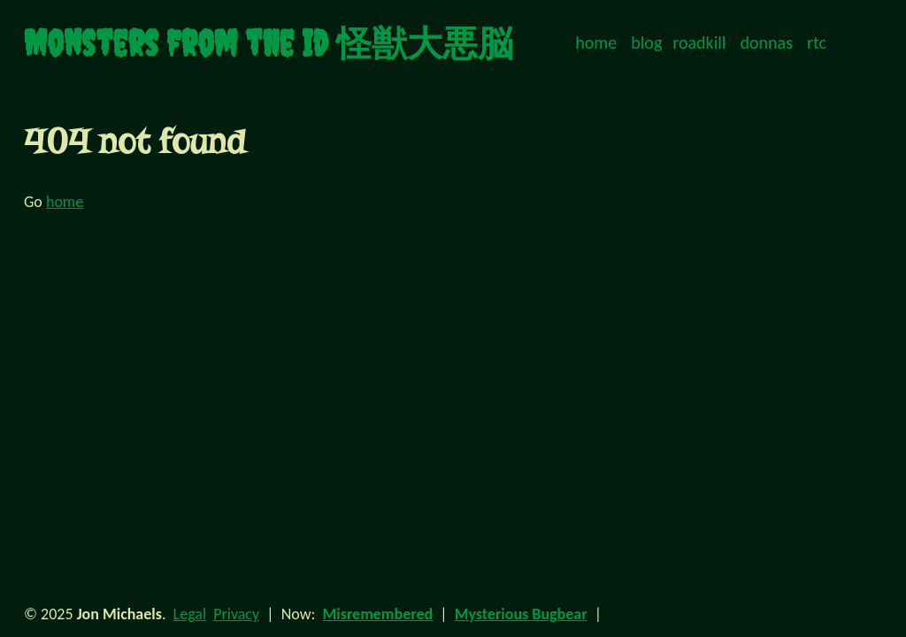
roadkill (699, 42)
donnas (767, 42)
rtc (816, 42)
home (596, 42)
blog (646, 42)
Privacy (236, 614)
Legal (189, 614)
